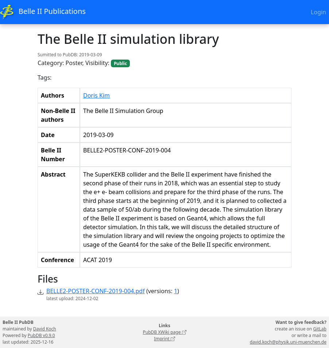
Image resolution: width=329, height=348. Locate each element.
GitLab (319, 329)
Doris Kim (96, 95)
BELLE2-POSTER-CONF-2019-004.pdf (95, 291)
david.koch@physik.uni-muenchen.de (288, 342)
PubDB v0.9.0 (41, 335)
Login (318, 12)
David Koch (44, 329)
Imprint (164, 339)
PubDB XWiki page (164, 332)
